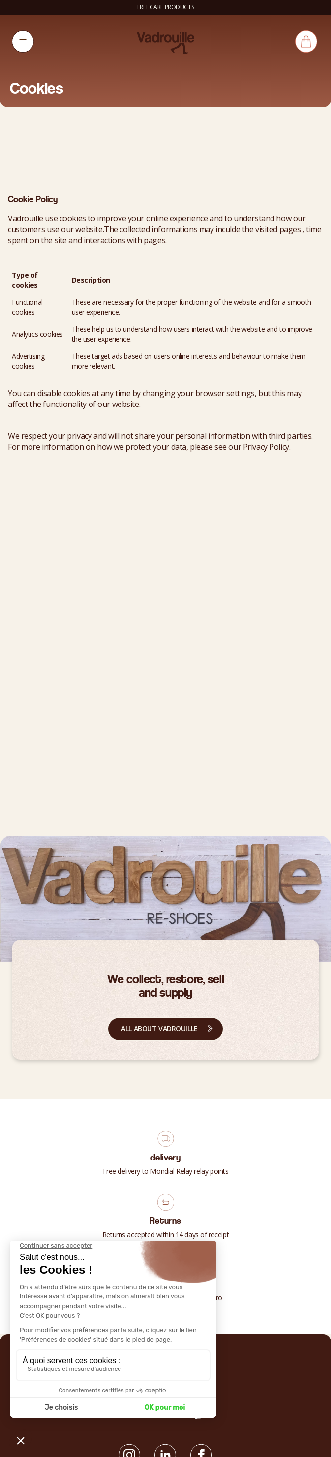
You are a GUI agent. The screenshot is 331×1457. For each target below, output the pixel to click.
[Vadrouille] (165, 42)
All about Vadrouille (159, 1028)
